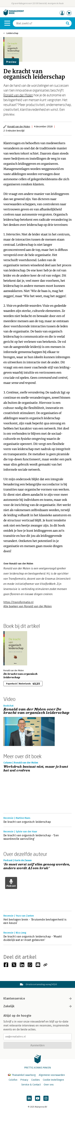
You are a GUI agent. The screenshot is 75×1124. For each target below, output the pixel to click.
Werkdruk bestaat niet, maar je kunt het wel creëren (35, 769)
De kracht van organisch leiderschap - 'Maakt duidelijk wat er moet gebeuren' (32, 938)
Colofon (13, 1079)
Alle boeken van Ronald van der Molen (27, 606)
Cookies (35, 1079)
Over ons (49, 1084)
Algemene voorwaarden (52, 1075)
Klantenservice (37, 998)
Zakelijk (37, 1006)
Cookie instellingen (53, 1079)
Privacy (24, 1079)
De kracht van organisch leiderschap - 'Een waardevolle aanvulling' (31, 837)
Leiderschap (12, 33)
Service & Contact (31, 1084)
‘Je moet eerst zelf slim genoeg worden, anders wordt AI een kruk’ (36, 866)
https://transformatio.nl (18, 602)
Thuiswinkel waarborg (22, 1075)
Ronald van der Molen (18, 95)
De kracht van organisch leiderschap (20, 675)
